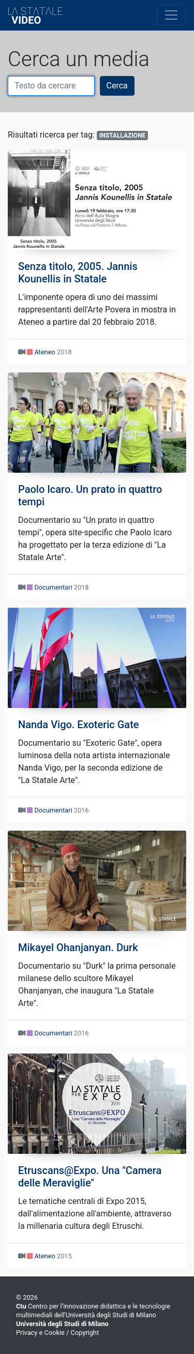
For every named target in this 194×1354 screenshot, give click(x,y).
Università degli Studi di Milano (62, 1324)
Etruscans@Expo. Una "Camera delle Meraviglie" (89, 1176)
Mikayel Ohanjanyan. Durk (78, 947)
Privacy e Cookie (40, 1332)
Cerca (117, 86)
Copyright (84, 1332)
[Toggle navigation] (171, 15)
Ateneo (44, 352)
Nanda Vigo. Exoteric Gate (78, 724)
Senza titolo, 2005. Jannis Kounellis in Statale (78, 272)
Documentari (53, 587)
